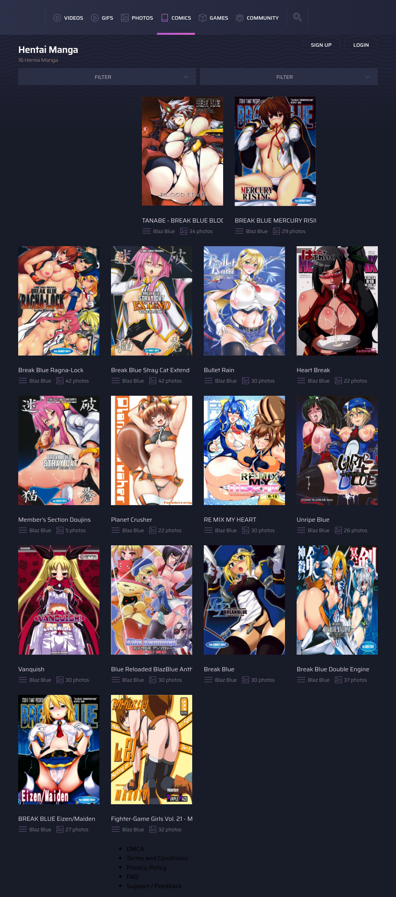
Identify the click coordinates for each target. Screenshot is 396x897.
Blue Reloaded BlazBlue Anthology (151, 669)
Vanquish (31, 669)
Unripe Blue (313, 519)
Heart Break (313, 370)
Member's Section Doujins (54, 519)
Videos (68, 18)
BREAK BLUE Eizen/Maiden (56, 819)
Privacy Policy (146, 867)
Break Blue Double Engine (333, 669)
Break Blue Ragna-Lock (51, 370)
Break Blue (219, 669)
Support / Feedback (154, 886)
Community (257, 18)
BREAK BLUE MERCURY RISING (275, 220)
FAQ (132, 877)
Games (213, 18)
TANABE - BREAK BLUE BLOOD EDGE (182, 220)
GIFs (102, 18)
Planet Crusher (131, 519)
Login (361, 45)
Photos (137, 18)
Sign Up (321, 45)
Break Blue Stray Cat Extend (150, 370)
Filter (103, 77)
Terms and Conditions (157, 858)
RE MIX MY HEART (230, 519)
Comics (176, 18)
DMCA (135, 849)
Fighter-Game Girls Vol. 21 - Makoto (151, 819)
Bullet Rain (219, 370)
